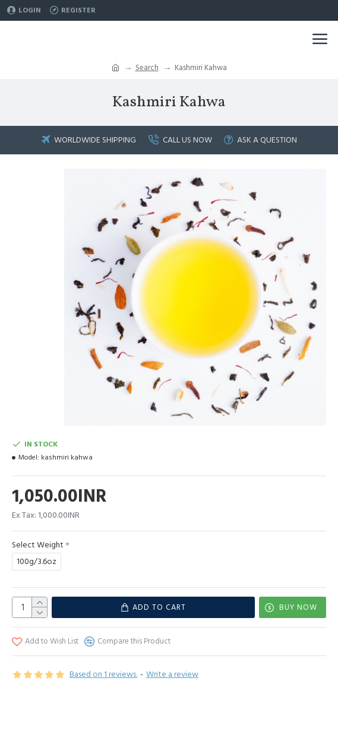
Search (147, 67)
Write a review (172, 674)
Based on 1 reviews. (103, 674)
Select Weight (38, 545)
